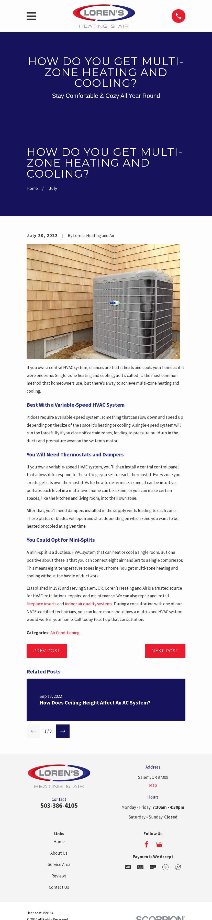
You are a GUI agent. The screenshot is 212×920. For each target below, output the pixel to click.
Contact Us (59, 887)
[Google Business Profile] (159, 844)
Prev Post (47, 650)
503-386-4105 (59, 805)
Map (153, 785)
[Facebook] (146, 844)
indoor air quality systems (88, 604)
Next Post (165, 650)
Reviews (58, 876)
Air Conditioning (65, 633)
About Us (59, 853)
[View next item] (63, 731)
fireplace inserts (42, 604)
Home (59, 841)
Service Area (59, 864)
